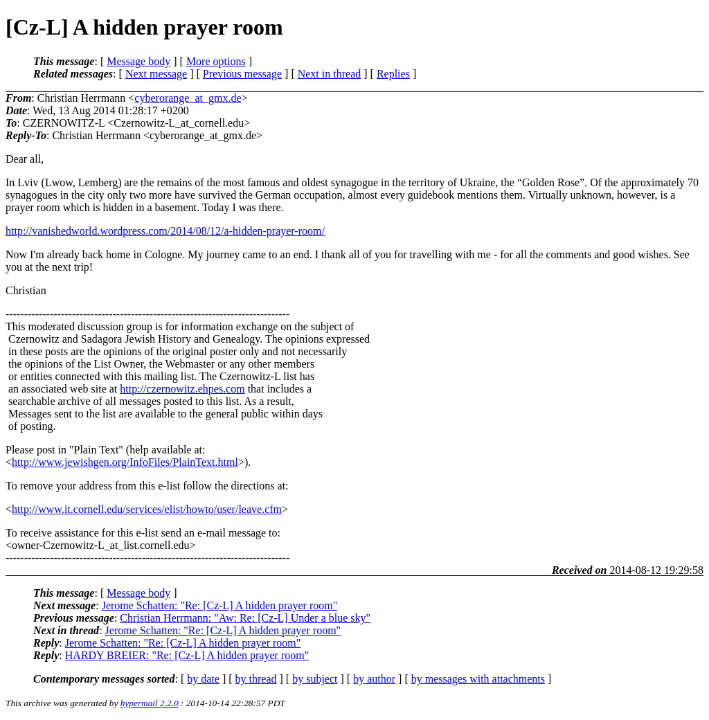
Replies (393, 74)
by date (203, 679)
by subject (314, 679)
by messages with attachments (478, 679)
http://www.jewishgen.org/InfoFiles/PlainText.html (125, 462)
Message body (138, 61)
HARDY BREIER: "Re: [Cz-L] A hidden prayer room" (187, 655)
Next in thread (329, 74)
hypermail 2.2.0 (149, 703)
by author (374, 679)
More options (216, 61)
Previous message (242, 74)
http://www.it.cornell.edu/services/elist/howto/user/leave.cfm (147, 509)
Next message (156, 74)
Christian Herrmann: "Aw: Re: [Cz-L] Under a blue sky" (245, 618)
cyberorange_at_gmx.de (187, 98)
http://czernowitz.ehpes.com (182, 389)
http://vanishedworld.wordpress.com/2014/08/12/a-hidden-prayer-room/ (165, 231)
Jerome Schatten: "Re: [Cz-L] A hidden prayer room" (220, 605)
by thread (256, 679)
